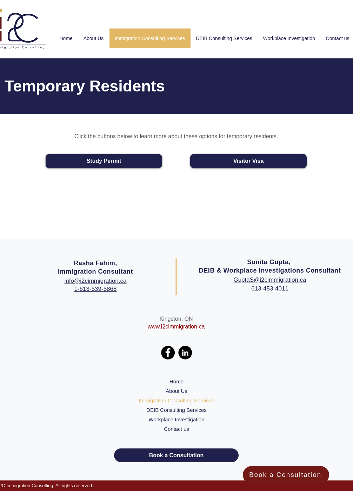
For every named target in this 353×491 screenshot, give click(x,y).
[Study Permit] (104, 161)
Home (176, 381)
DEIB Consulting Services (176, 410)
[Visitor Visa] (248, 161)
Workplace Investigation (177, 419)
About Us (176, 391)
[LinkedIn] (185, 352)
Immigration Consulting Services (176, 400)
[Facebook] (168, 352)
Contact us (176, 429)
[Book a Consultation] (286, 475)
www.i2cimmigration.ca (176, 327)
